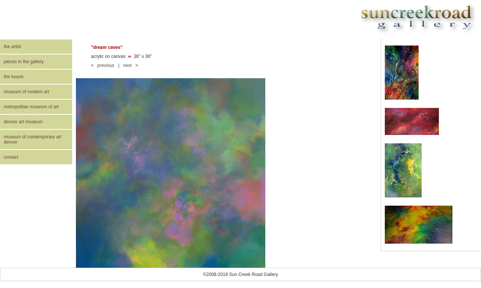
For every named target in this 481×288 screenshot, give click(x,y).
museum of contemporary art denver (32, 139)
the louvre (14, 76)
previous (105, 65)
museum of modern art (26, 91)
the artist (12, 46)
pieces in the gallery (24, 61)
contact (11, 157)
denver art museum (23, 121)
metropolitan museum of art (31, 106)
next (127, 65)
